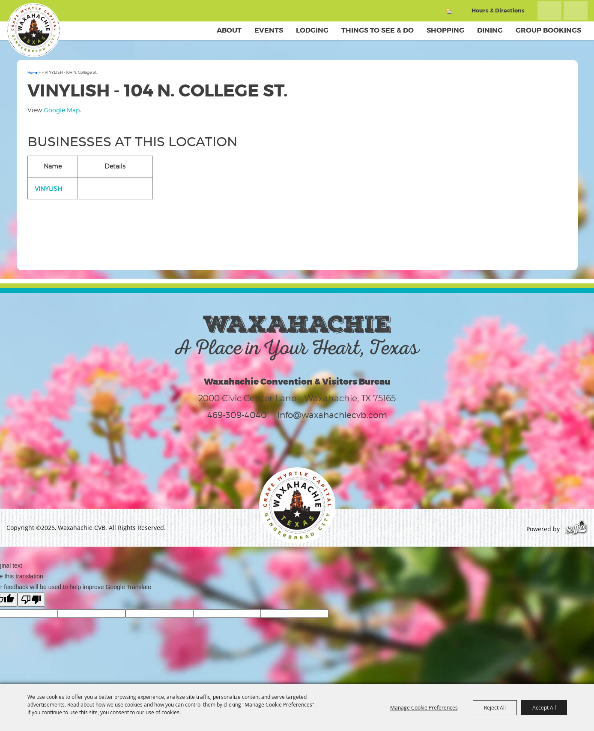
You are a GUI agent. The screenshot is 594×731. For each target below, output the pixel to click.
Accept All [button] (544, 707)
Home (32, 72)
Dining (490, 30)
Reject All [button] (495, 707)
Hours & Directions (498, 10)
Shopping (445, 30)
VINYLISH (48, 188)
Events (268, 30)
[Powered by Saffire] (576, 528)
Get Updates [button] (576, 10)
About (229, 30)
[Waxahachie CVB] (33, 30)
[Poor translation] (31, 600)
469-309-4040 (237, 415)
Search (549, 10)
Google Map (62, 110)
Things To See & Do (377, 30)
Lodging (312, 30)
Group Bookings (548, 30)
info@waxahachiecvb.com (332, 415)
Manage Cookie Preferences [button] (424, 707)
